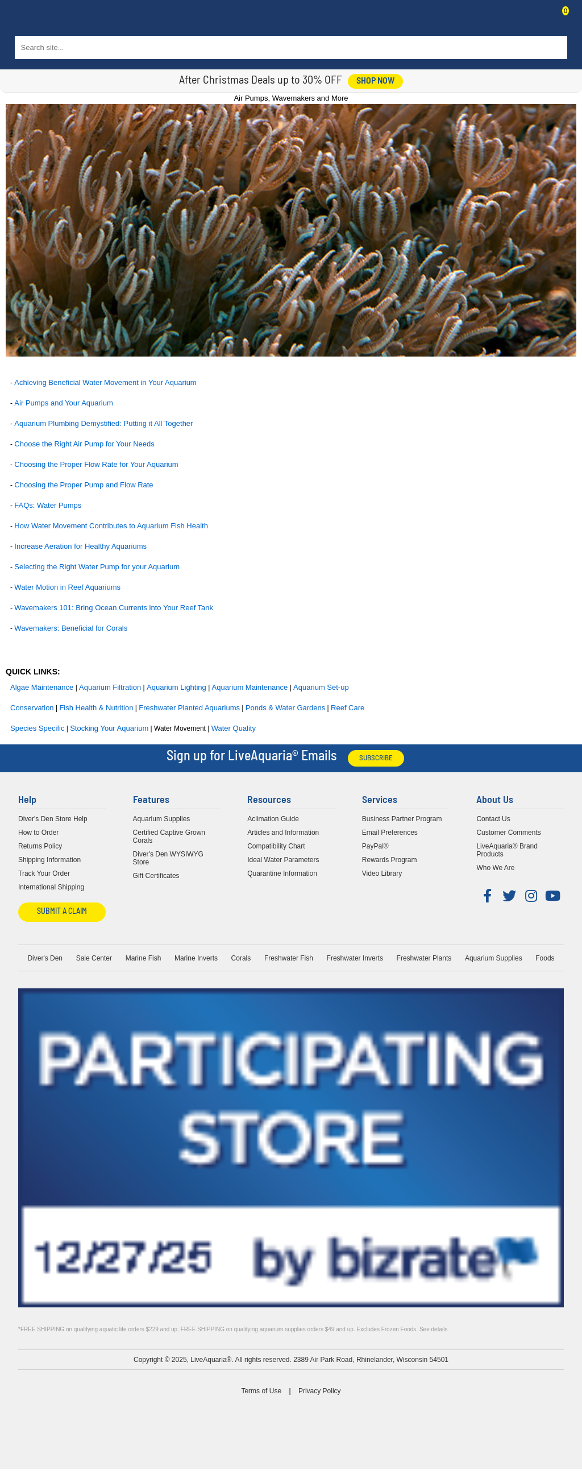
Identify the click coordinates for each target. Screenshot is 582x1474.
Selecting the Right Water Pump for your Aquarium (97, 566)
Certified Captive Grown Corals (169, 836)
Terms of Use (261, 1391)
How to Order (38, 833)
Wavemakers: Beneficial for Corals (70, 628)
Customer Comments (508, 833)
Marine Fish (143, 958)
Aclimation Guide (273, 819)
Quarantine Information (282, 873)
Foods (544, 958)
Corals (241, 958)
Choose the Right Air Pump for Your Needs (84, 444)
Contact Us (537, 20)
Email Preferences (390, 833)
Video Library (382, 873)
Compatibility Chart (276, 846)
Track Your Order (44, 873)
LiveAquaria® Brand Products (507, 850)
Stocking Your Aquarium (109, 728)
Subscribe (376, 758)
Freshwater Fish (288, 958)
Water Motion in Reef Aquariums (67, 587)
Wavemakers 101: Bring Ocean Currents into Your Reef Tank (113, 607)
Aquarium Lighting (176, 687)
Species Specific (37, 728)
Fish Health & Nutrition (96, 707)
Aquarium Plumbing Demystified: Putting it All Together (103, 423)
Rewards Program (389, 860)
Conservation (32, 707)
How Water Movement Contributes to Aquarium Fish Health (111, 525)
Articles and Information (283, 833)
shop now (375, 81)
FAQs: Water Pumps (47, 505)
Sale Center (94, 958)
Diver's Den (45, 958)
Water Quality (233, 728)
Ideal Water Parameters (283, 860)
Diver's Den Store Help (53, 819)
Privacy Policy (319, 1391)
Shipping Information (49, 860)
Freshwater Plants (424, 958)
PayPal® (375, 846)
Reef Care (347, 707)
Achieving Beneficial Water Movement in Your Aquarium (105, 382)
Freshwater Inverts (355, 958)
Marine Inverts (196, 958)
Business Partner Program (402, 819)
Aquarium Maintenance (250, 687)
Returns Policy (40, 846)
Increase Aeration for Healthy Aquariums (80, 546)
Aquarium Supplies (161, 819)
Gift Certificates (156, 876)
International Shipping (51, 887)
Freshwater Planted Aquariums (189, 707)
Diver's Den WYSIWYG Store (168, 858)
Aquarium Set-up (321, 687)
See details (433, 1329)
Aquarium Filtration (110, 687)
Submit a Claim (62, 912)
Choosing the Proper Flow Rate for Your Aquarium (96, 464)
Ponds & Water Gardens (285, 707)
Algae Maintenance (41, 687)
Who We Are (495, 868)
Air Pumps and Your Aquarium (63, 403)
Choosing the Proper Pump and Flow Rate (83, 485)
